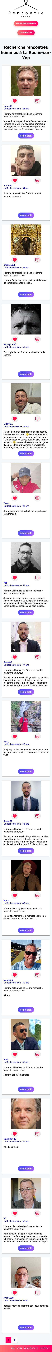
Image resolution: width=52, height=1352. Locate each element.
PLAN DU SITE (31, 1348)
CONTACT (45, 1348)
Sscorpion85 (9, 344)
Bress (6, 900)
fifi (4, 1218)
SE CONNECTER (26, 33)
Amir (5, 1059)
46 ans (25, 744)
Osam (6, 503)
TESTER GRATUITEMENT (26, 24)
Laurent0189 (9, 1139)
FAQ (13, 1348)
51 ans (25, 347)
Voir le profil (26, 135)
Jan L (6, 741)
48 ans (25, 426)
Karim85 (7, 662)
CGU (19, 1348)
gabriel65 (8, 980)
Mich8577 (8, 424)
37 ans (25, 665)
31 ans (25, 506)
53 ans (25, 585)
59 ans (25, 1141)
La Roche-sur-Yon (12, 108)
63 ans (25, 108)
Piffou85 (7, 185)
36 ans (25, 1062)
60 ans (25, 982)
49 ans (25, 903)
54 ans (25, 188)
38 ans (25, 823)
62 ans (25, 1221)
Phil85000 (8, 1298)
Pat (5, 582)
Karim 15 (7, 821)
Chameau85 (9, 265)
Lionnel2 (7, 106)
